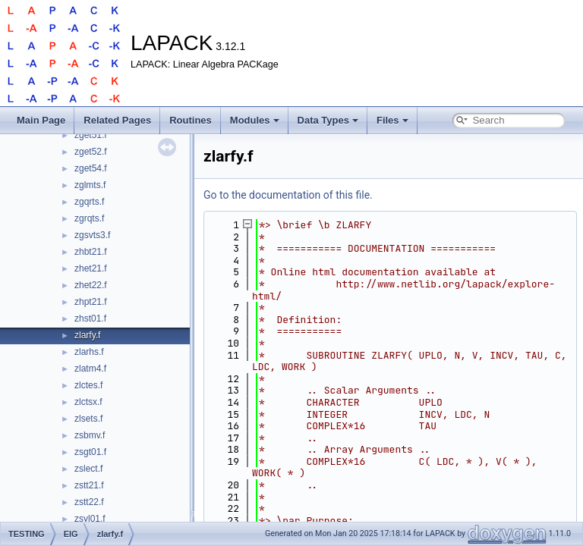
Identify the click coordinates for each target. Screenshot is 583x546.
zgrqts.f (89, 218)
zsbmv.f (89, 435)
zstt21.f (89, 485)
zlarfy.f (87, 335)
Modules (254, 120)
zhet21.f (90, 268)
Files (392, 120)
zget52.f (90, 151)
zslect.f (88, 468)
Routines (190, 120)
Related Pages (117, 120)
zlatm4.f (90, 368)
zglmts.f (90, 185)
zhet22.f (90, 285)
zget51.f (90, 135)
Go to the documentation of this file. (288, 195)
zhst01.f (90, 318)
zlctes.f (88, 385)
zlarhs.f (89, 352)
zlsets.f (88, 418)
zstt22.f (89, 502)
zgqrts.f (89, 201)
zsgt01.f (90, 452)
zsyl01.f (90, 518)
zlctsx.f (88, 402)
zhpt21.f (90, 302)
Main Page (41, 120)
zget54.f (90, 168)
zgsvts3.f (92, 235)
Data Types (328, 120)
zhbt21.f (90, 251)
